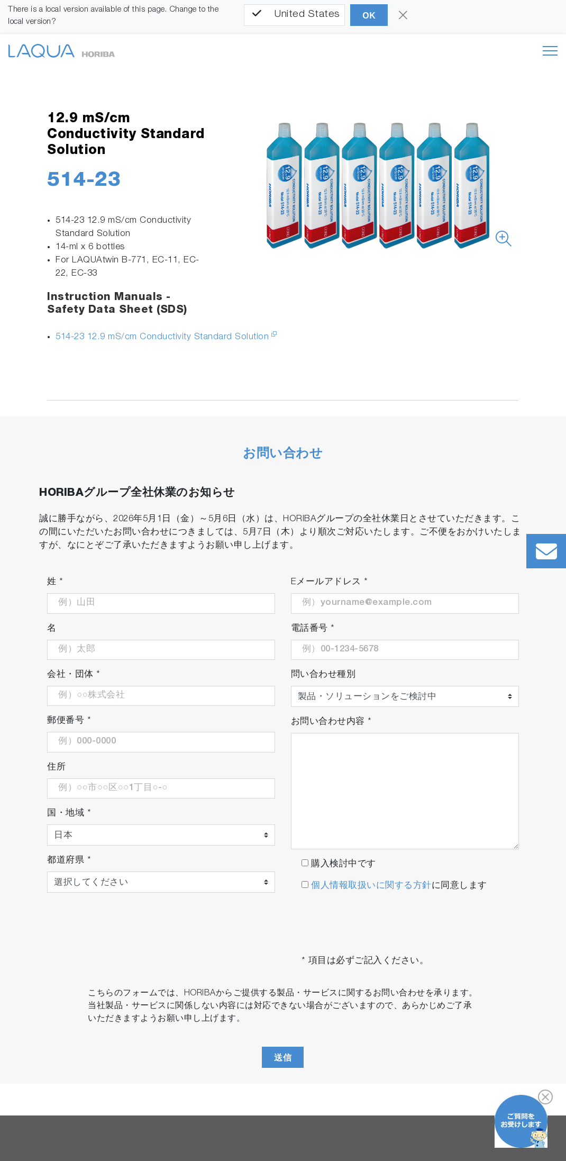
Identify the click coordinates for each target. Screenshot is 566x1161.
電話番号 (313, 628)
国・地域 (69, 813)
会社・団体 (74, 674)
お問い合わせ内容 (331, 722)
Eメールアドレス (329, 582)
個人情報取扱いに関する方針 (370, 886)
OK (369, 15)
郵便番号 (69, 720)
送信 (282, 1057)
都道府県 (69, 860)
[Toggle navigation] (550, 51)
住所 (56, 767)
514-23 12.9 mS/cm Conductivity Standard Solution (162, 337)
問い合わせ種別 (323, 674)
